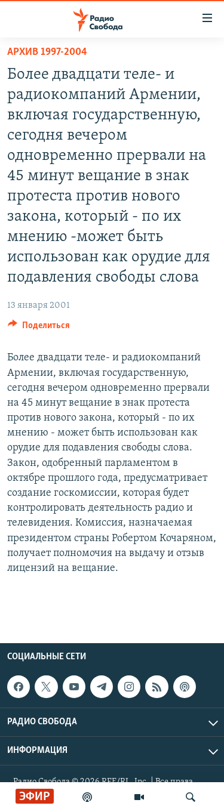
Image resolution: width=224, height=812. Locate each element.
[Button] (39, 328)
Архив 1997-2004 (47, 52)
